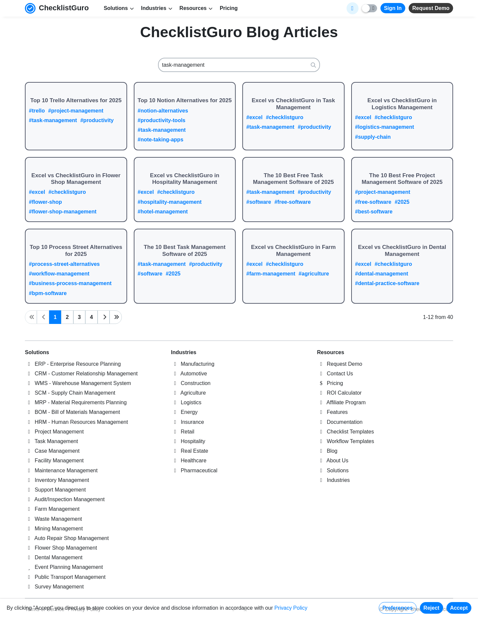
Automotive (189, 373)
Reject (431, 608)
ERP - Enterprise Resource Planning (73, 364)
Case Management (52, 451)
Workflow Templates (345, 441)
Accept (459, 608)
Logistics (186, 402)
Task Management (51, 441)
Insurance (187, 422)
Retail (182, 431)
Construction (190, 383)
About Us (332, 460)
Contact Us (335, 373)
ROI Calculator (339, 393)
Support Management (55, 490)
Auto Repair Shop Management (67, 538)
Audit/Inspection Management (65, 499)
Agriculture (188, 393)
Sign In (393, 8)
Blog (327, 451)
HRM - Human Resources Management (76, 422)
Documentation (339, 422)
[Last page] (115, 317)
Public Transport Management (65, 577)
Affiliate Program (341, 402)
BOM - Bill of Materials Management (72, 412)
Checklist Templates (345, 431)
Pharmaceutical (194, 470)
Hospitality (188, 441)
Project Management (54, 431)
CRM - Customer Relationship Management (81, 373)
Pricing (229, 8)
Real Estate (189, 451)
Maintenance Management (61, 470)
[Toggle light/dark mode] (369, 8)
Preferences (397, 608)
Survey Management (54, 586)
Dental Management (54, 557)
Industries (183, 352)
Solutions (37, 352)
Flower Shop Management (61, 548)
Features (332, 412)
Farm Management (52, 509)
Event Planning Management (64, 567)
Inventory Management (57, 480)
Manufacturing (192, 364)
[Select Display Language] (352, 8)
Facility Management (54, 460)
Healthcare (188, 460)
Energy (184, 412)
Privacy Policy (290, 608)
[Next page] (104, 317)
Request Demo (430, 8)
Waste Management (53, 519)
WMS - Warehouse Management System (78, 383)
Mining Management (54, 528)
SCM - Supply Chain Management (70, 393)
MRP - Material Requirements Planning (76, 402)
